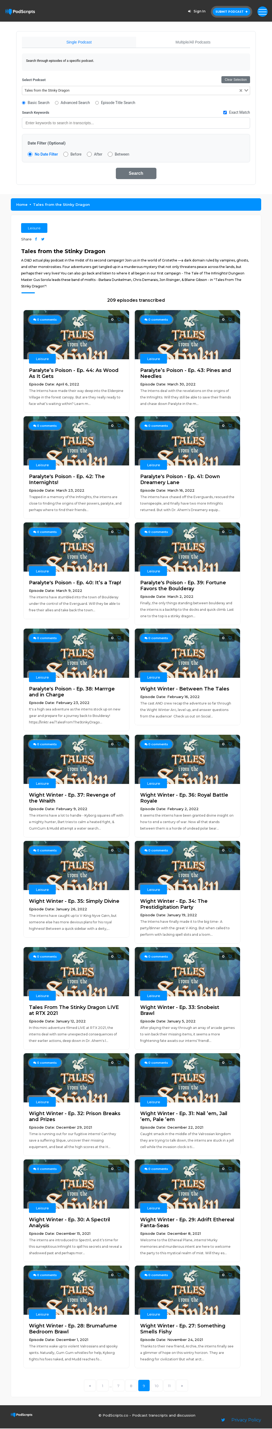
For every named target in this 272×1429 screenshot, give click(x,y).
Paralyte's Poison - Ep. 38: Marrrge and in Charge (72, 692)
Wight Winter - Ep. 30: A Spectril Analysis (69, 1223)
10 (157, 1386)
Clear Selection (236, 80)
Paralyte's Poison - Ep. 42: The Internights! (67, 480)
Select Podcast (33, 80)
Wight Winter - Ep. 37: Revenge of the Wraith (72, 798)
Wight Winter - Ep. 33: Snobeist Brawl (179, 1011)
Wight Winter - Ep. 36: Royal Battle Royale (184, 798)
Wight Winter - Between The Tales (184, 689)
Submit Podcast (231, 12)
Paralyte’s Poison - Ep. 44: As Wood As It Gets (74, 374)
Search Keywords (35, 113)
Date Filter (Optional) (46, 143)
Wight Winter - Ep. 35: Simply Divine (74, 902)
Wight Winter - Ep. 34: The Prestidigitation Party (174, 905)
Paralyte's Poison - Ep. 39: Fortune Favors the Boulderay (183, 586)
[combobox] (136, 91)
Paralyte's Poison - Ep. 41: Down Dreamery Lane (180, 480)
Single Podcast (78, 42)
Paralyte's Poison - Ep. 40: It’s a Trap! (75, 583)
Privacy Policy (246, 1420)
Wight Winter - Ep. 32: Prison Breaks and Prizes (74, 1117)
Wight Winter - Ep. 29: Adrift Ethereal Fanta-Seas (187, 1223)
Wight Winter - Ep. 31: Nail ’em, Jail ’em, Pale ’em (183, 1117)
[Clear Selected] (241, 91)
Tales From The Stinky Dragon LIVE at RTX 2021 (74, 1011)
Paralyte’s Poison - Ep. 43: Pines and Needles (185, 374)
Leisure (34, 228)
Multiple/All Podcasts (193, 42)
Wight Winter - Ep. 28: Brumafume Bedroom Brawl (73, 1329)
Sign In (195, 11)
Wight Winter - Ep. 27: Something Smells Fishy (182, 1329)
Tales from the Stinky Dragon (61, 205)
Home (22, 205)
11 (169, 1386)
